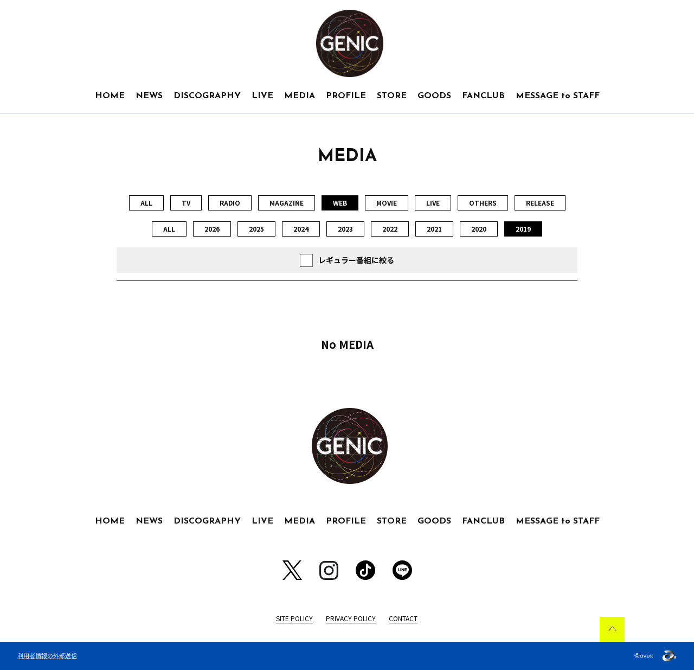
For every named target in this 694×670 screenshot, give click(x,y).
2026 (212, 228)
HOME (110, 96)
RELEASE (540, 202)
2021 (434, 228)
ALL (146, 202)
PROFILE (346, 96)
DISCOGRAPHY (207, 96)
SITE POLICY (294, 618)
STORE (392, 96)
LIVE (262, 96)
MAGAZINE (286, 202)
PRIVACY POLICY (351, 618)
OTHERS (483, 202)
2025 (256, 228)
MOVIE (386, 202)
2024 (301, 228)
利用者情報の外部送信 (47, 655)
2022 (389, 228)
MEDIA (299, 96)
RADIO (230, 202)
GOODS (434, 96)
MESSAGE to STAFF (558, 96)
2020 (478, 228)
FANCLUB (483, 96)
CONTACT (403, 618)
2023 (345, 228)
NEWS (149, 96)
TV (186, 202)
